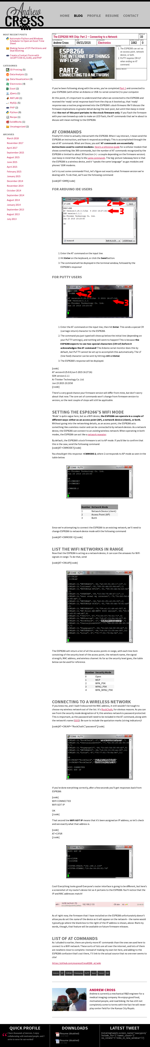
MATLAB (14, 98)
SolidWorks (16, 121)
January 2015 (14, 176)
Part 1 (123, 88)
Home (64, 15)
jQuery (13, 93)
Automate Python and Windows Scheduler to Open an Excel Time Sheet (27, 41)
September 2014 (15, 195)
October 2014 (14, 190)
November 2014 (15, 185)
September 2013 (15, 209)
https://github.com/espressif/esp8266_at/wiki (76, 963)
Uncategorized (17, 126)
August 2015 (13, 157)
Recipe (13, 117)
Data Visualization (19, 79)
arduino (56, 973)
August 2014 (13, 199)
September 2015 (15, 152)
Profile (94, 15)
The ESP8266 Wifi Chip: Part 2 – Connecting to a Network (85, 37)
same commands (96, 157)
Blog (78, 15)
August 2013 (13, 214)
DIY (62, 973)
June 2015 (12, 162)
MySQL (13, 102)
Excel (12, 88)
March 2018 (13, 138)
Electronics (16, 83)
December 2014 (15, 181)
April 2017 (12, 147)
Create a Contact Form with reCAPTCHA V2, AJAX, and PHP (26, 56)
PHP (12, 107)
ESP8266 (69, 973)
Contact (131, 15)
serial (94, 973)
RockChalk (106, 709)
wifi (107, 973)
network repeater (97, 434)
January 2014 (14, 204)
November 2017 (15, 143)
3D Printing (16, 69)
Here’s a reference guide (107, 146)
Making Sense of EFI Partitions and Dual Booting (28, 49)
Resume (112, 15)
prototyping (78, 973)
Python (14, 112)
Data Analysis (17, 74)
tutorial (101, 973)
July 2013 (12, 218)
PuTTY (87, 973)
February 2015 (14, 171)
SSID (76, 720)
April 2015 (12, 166)
